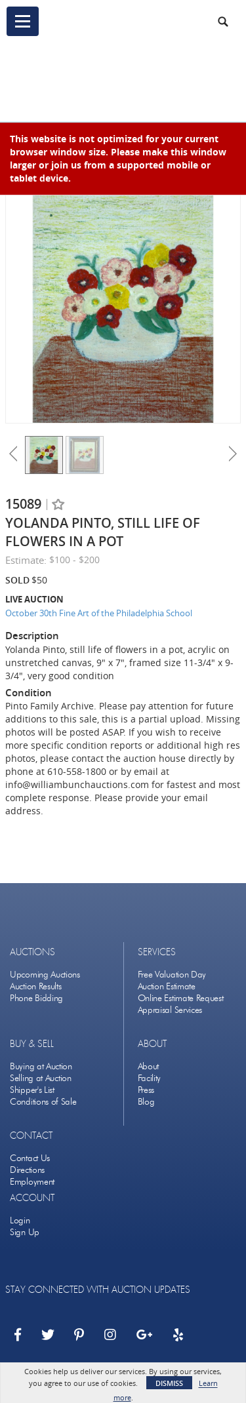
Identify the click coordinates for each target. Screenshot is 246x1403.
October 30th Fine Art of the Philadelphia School (98, 613)
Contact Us (30, 1158)
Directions (27, 1170)
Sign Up (24, 1232)
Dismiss (169, 1383)
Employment (32, 1181)
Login (20, 1220)
